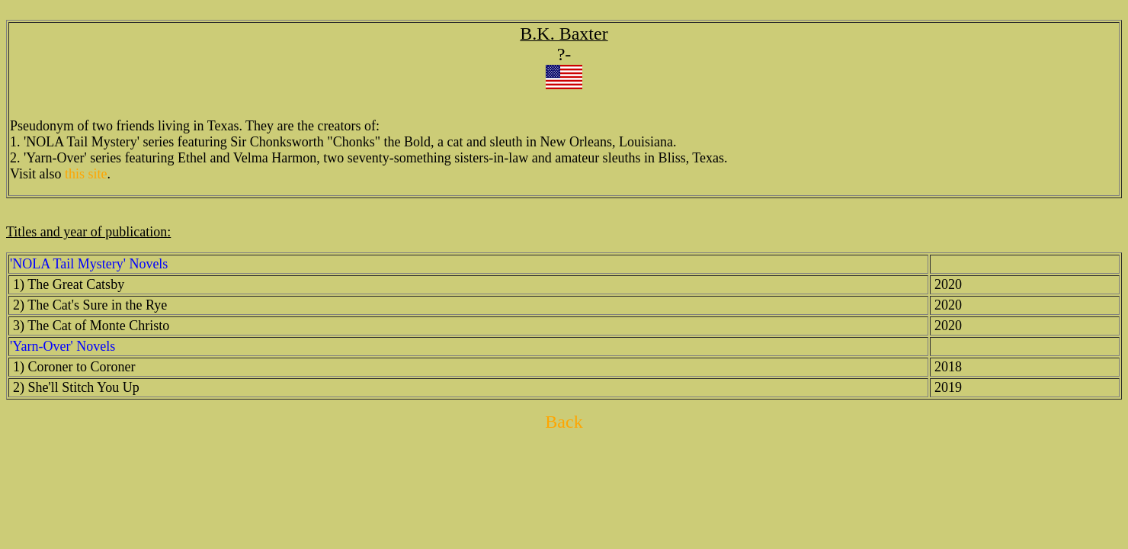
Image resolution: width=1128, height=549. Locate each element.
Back (563, 422)
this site (86, 173)
